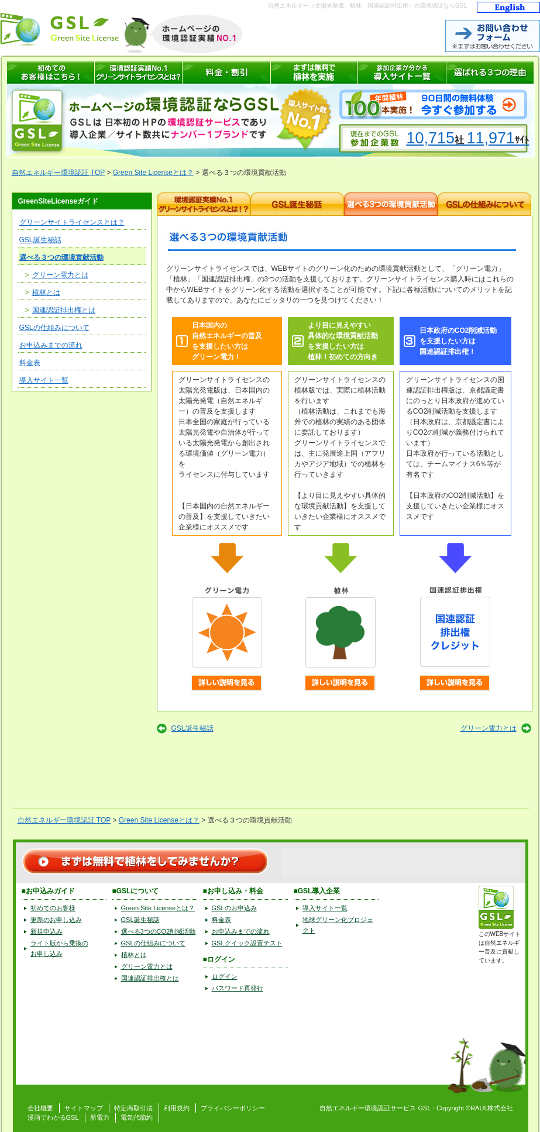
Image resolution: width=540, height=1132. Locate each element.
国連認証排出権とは (63, 310)
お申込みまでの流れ (50, 345)
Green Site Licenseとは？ (153, 172)
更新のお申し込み (56, 919)
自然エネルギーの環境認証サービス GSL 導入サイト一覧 (402, 72)
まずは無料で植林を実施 (314, 72)
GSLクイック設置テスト (247, 943)
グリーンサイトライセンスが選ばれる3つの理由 (490, 72)
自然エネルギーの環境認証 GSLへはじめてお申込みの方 (51, 72)
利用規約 (177, 1108)
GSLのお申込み (234, 907)
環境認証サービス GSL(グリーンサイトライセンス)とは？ (139, 72)
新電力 (99, 1117)
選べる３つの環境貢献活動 (61, 257)
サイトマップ (83, 1108)
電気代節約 (137, 1117)
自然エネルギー (341, 1108)
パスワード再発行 (237, 988)
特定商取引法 (133, 1108)
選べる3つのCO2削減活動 (158, 931)
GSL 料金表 (227, 72)
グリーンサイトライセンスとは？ (72, 222)
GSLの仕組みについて (54, 328)
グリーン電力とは (60, 275)
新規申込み (46, 931)
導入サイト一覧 (43, 380)
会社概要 (40, 1108)
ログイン (225, 976)
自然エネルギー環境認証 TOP (58, 172)
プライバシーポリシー (233, 1108)
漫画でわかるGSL (53, 1117)
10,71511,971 (468, 138)
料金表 (29, 363)
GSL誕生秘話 (40, 240)
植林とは (46, 292)
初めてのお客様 (52, 907)
